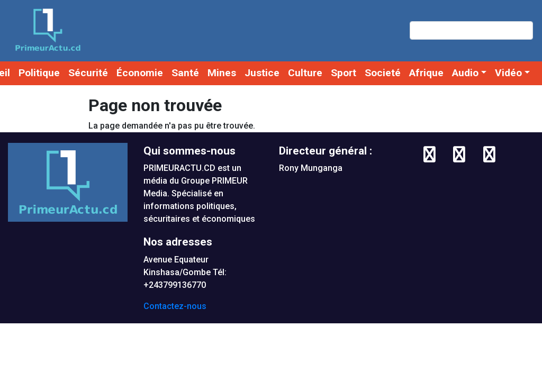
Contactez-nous (174, 306)
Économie (139, 73)
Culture (305, 73)
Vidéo (508, 73)
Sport (343, 73)
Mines (221, 73)
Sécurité (88, 73)
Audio (465, 73)
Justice (262, 73)
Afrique (426, 73)
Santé (185, 73)
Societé (383, 73)
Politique (39, 73)
